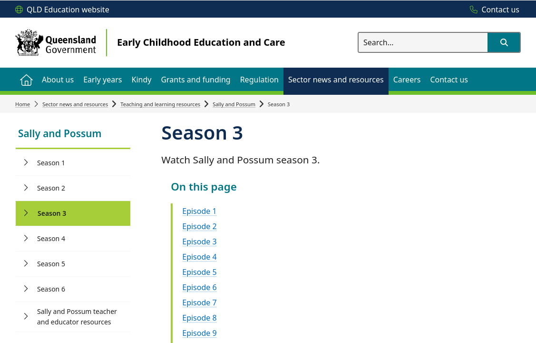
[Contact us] (492, 10)
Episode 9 (199, 333)
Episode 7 (199, 302)
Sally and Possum (234, 104)
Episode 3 (199, 241)
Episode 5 (199, 272)
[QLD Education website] (62, 10)
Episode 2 (199, 226)
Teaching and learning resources (160, 104)
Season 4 (51, 238)
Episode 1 (199, 211)
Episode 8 (199, 318)
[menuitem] (26, 79)
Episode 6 (199, 287)
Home (22, 104)
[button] (503, 42)
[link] (73, 134)
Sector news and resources (75, 104)
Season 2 (51, 187)
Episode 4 (199, 257)
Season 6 (51, 288)
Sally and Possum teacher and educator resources (77, 316)
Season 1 (51, 162)
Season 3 (52, 213)
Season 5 (51, 263)
